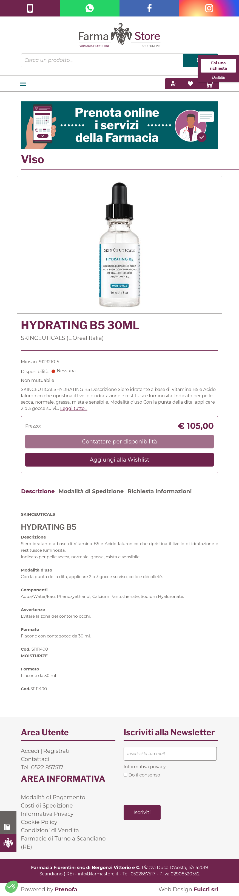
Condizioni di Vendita (50, 830)
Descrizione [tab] (38, 491)
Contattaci (35, 759)
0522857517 (143, 873)
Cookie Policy (39, 822)
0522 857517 (8, 827)
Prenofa (66, 889)
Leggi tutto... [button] (73, 408)
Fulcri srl (206, 889)
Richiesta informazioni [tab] (159, 491)
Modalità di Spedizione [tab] (91, 491)
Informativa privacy (145, 766)
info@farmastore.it (98, 873)
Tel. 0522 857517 (42, 767)
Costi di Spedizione (47, 805)
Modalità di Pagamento (53, 797)
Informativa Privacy (47, 814)
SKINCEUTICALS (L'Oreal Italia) (62, 338)
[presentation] (165, 790)
